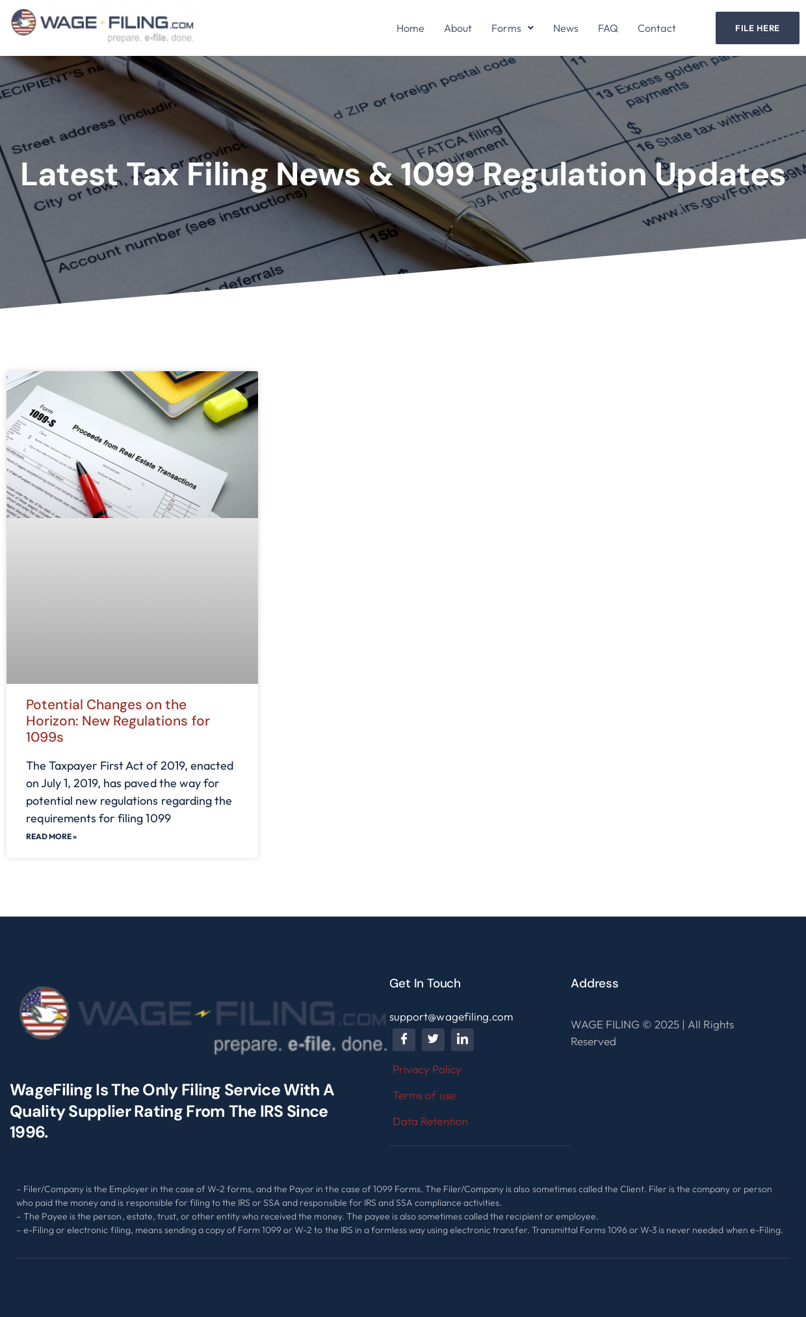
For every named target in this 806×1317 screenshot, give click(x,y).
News (565, 27)
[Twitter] (433, 1039)
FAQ (608, 27)
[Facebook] (404, 1039)
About (458, 27)
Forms (512, 27)
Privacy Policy (427, 1069)
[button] (512, 28)
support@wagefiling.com (450, 1016)
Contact (656, 27)
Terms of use (424, 1095)
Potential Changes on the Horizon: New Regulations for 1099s (118, 721)
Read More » (51, 836)
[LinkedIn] (462, 1039)
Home (410, 27)
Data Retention (430, 1121)
